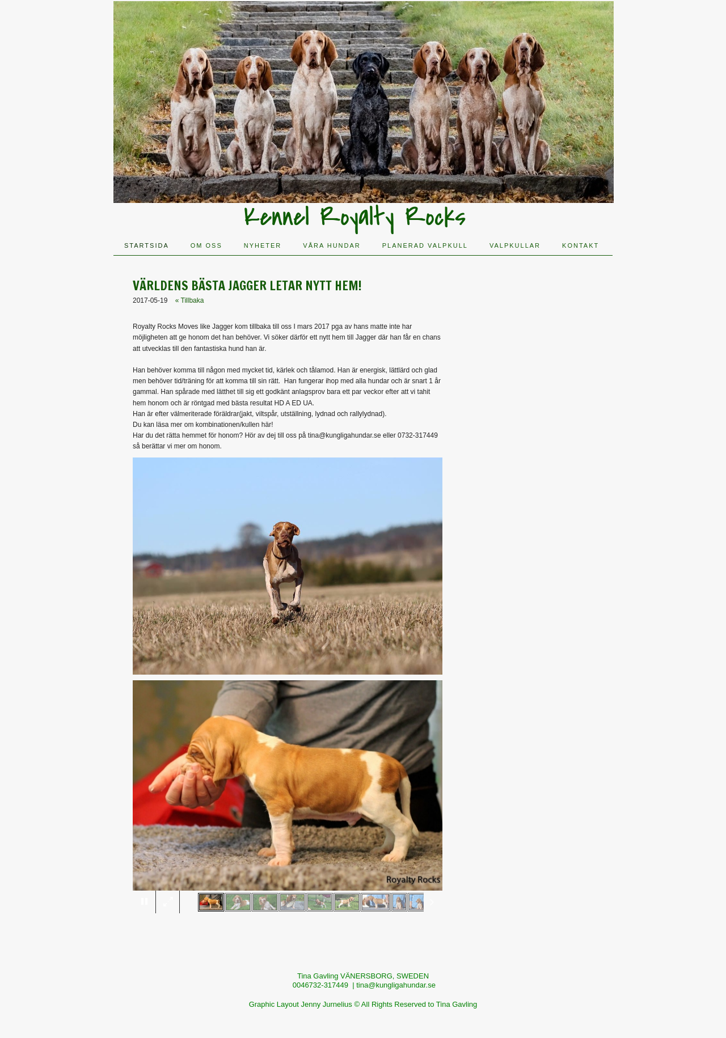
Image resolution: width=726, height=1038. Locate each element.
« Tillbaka (189, 300)
